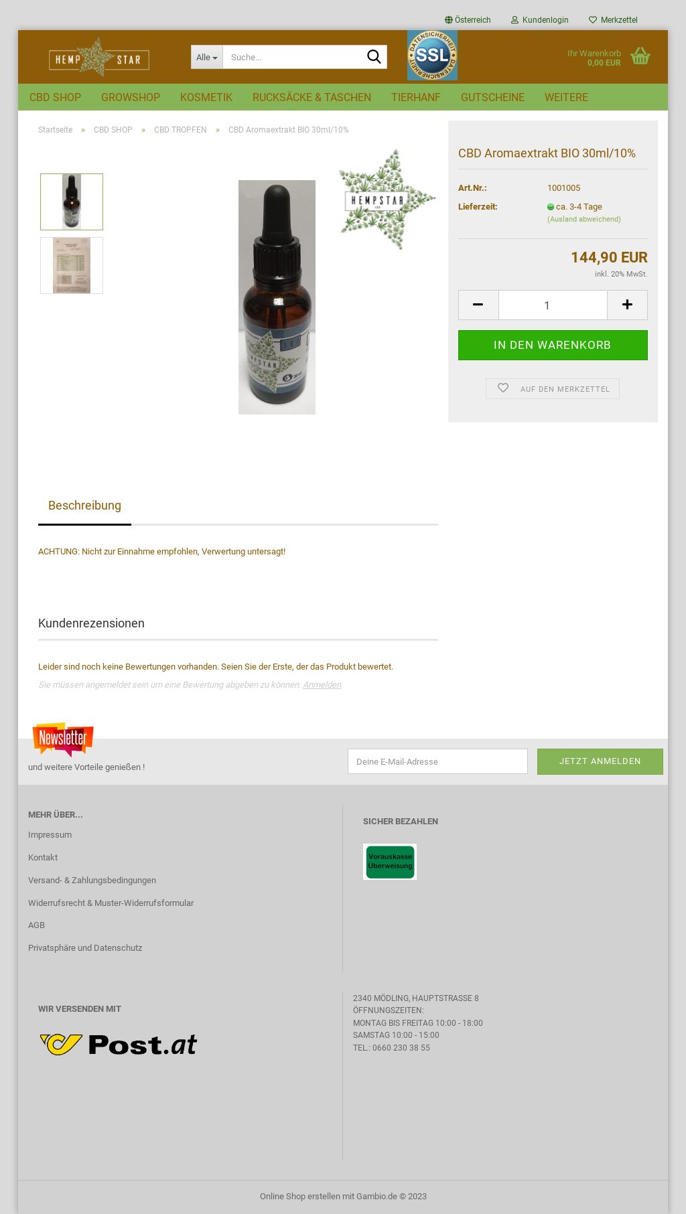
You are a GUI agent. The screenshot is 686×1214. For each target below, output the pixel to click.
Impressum (50, 835)
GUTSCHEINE (493, 97)
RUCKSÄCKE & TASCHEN (312, 97)
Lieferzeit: (478, 207)
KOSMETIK (206, 97)
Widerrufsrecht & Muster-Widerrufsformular (111, 903)
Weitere (566, 97)
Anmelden (322, 685)
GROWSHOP (130, 97)
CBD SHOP (55, 97)
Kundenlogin (540, 20)
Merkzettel (613, 20)
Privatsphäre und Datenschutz (85, 948)
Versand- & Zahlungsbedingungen (92, 880)
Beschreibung (84, 505)
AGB (36, 925)
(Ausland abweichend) (584, 219)
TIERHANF (416, 97)
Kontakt (43, 857)
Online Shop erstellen (300, 1196)
